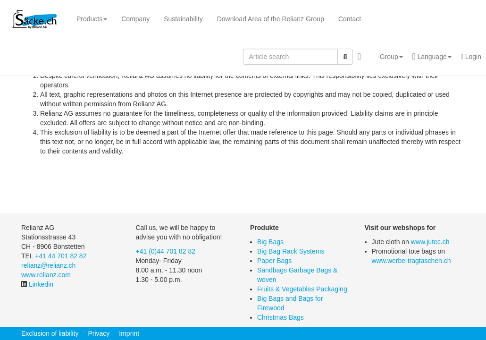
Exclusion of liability (49, 333)
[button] (387, 57)
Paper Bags (274, 260)
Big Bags (270, 242)
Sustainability (183, 19)
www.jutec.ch (430, 242)
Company (135, 19)
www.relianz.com (46, 275)
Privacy (98, 333)
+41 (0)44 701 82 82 (166, 251)
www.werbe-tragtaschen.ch (411, 260)
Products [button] (91, 19)
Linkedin (41, 284)
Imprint (129, 333)
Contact (349, 19)
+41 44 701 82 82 (60, 256)
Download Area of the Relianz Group (270, 19)
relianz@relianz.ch (48, 265)
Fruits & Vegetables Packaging (302, 289)
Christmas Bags (280, 317)
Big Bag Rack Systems (290, 251)
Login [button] (471, 56)
